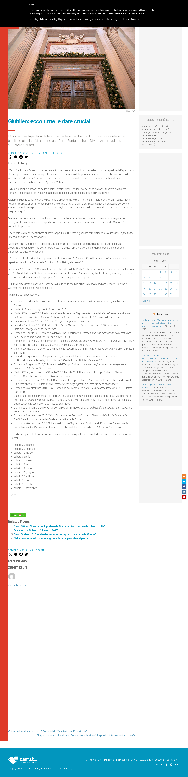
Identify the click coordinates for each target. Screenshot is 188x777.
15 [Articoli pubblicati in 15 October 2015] (160, 283)
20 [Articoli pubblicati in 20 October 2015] (150, 289)
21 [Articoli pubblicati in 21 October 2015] (155, 289)
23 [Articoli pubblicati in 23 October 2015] (166, 289)
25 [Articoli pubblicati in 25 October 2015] (176, 289)
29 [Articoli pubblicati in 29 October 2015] (160, 294)
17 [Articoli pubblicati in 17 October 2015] (171, 283)
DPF (100, 759)
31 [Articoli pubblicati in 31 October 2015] (171, 294)
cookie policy (137, 13)
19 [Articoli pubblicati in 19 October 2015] (144, 289)
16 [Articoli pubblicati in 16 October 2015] (166, 283)
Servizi (134, 759)
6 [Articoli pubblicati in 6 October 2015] (149, 278)
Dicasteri (57, 153)
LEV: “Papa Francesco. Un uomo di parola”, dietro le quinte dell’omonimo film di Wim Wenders (160, 358)
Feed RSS (162, 314)
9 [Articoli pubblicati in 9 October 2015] (165, 278)
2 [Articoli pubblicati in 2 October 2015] (165, 272)
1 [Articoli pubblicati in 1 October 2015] (160, 272)
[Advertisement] (72, 703)
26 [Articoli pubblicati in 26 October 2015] (144, 294)
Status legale (146, 759)
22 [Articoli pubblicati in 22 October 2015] (160, 289)
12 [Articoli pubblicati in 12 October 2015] (144, 283)
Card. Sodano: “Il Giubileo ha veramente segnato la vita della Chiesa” (55, 534)
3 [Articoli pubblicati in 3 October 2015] (171, 272)
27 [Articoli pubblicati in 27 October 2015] (150, 294)
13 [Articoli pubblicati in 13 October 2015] (150, 283)
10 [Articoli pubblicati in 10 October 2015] (171, 278)
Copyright (159, 759)
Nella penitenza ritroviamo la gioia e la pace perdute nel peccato (52, 538)
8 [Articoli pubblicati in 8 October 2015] (160, 278)
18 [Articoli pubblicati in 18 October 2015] (176, 283)
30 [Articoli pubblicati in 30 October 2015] (166, 294)
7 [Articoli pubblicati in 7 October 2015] (155, 278)
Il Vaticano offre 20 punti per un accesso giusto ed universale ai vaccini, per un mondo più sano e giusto (160, 323)
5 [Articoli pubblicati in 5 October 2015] (144, 278)
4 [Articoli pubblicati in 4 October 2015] (176, 272)
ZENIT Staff (42, 153)
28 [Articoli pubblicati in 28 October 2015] (155, 294)
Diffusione (109, 759)
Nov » (149, 301)
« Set (144, 301)
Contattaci (172, 759)
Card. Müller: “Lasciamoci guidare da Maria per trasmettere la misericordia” (59, 526)
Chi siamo (91, 759)
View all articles (17, 585)
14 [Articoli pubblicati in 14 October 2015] (155, 283)
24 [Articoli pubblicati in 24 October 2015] (171, 289)
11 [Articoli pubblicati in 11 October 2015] (176, 278)
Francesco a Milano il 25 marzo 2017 (36, 530)
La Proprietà (122, 759)
